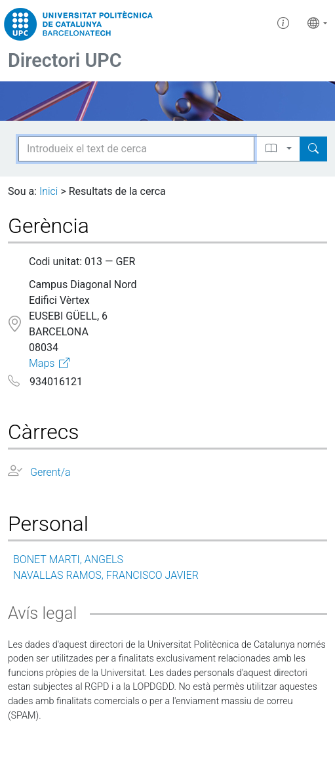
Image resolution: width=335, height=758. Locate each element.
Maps (41, 363)
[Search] (313, 149)
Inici (48, 191)
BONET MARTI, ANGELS (68, 559)
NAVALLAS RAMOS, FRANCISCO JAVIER (106, 575)
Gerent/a (50, 472)
